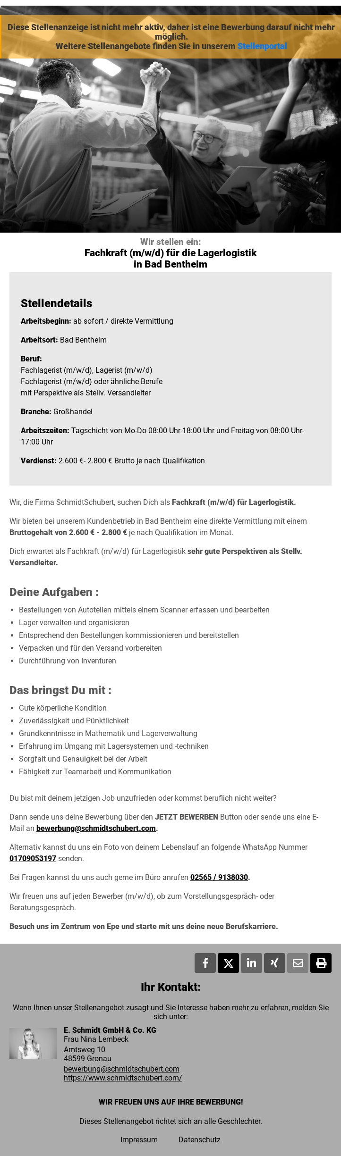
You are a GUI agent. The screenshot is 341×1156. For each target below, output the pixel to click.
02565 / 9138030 (219, 877)
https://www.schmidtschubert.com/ (123, 1077)
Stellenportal (262, 46)
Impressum (139, 1139)
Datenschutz (200, 1139)
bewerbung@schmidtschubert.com (96, 828)
